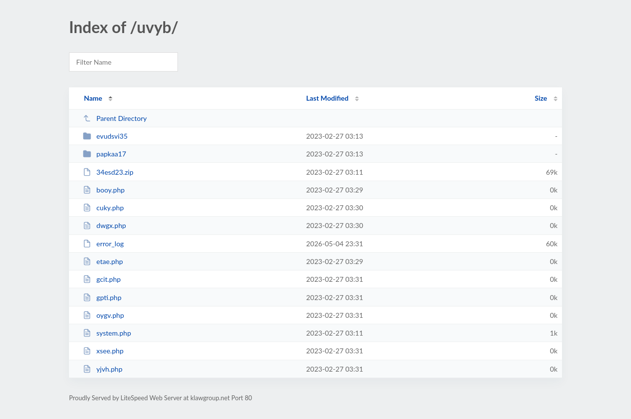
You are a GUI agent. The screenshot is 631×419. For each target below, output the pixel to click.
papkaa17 (104, 154)
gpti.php (102, 297)
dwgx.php (104, 225)
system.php (107, 333)
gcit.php (102, 279)
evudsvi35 (105, 136)
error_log (103, 243)
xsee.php (103, 350)
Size (541, 98)
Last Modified (327, 98)
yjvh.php (102, 369)
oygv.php (103, 315)
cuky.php (103, 207)
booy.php (104, 190)
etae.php (103, 261)
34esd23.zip (108, 172)
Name (93, 98)
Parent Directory (115, 118)
